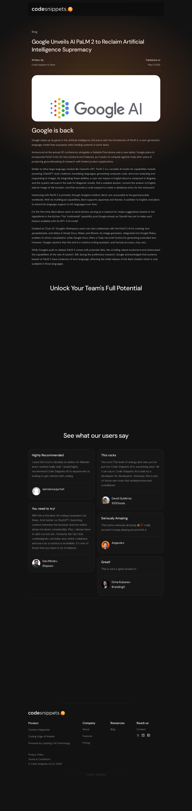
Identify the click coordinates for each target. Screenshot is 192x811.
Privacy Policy (36, 754)
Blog (112, 729)
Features (87, 736)
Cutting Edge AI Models (41, 736)
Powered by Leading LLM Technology (49, 743)
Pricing (86, 742)
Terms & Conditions (39, 759)
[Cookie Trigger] (96, 774)
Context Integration (39, 729)
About (85, 729)
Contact (141, 729)
